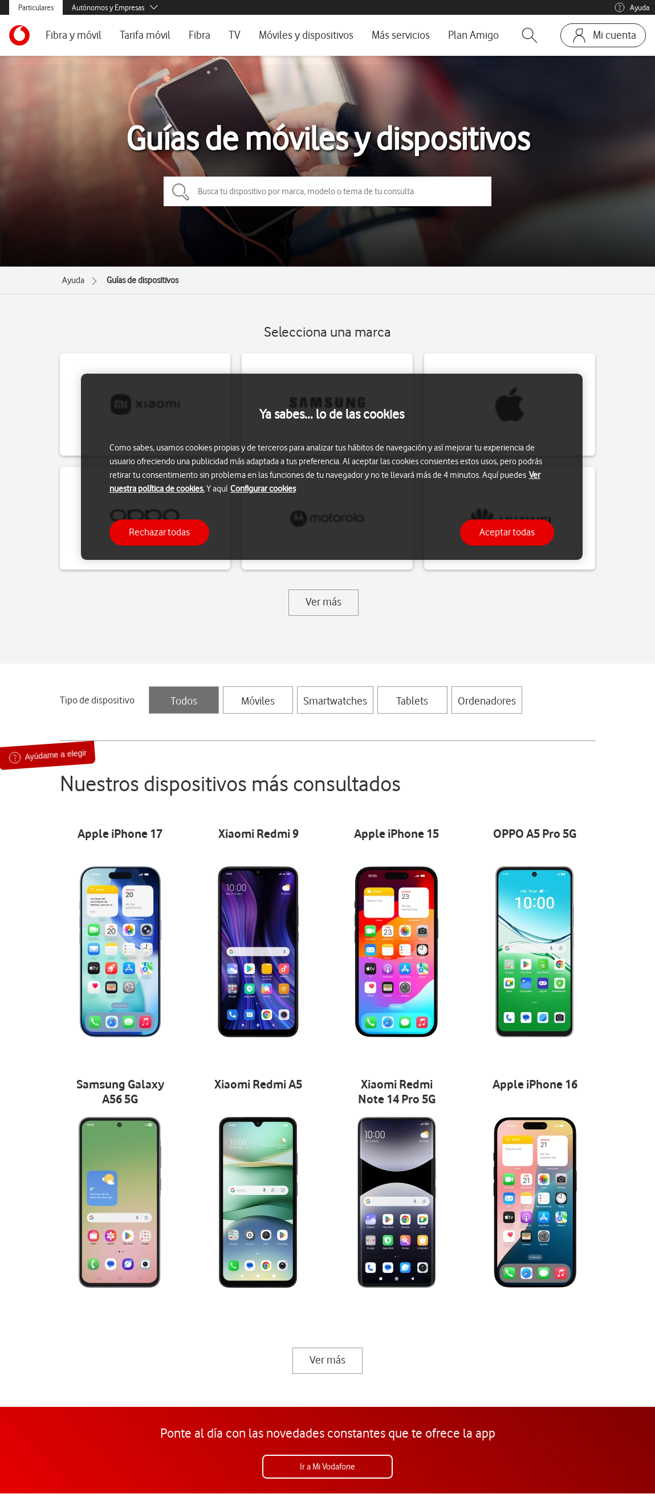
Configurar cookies (263, 489)
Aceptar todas (507, 532)
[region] (332, 467)
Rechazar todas (159, 532)
